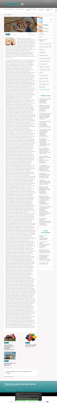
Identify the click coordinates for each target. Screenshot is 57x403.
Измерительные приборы (49, 10)
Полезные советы (43, 55)
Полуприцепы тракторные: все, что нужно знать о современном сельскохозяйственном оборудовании (45, 142)
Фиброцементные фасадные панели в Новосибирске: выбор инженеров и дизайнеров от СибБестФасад (44, 190)
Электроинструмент (9, 9)
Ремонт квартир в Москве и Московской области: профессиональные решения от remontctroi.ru (44, 159)
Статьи (50, 1)
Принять (27, 400)
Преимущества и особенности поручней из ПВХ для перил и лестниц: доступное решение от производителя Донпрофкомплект (45, 200)
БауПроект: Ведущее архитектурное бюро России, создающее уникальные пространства (44, 108)
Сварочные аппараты (41, 10)
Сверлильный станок (44, 69)
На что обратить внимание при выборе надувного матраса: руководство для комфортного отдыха (44, 168)
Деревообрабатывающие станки (31, 10)
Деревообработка (43, 31)
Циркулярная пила (44, 84)
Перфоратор (42, 52)
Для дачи (41, 34)
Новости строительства (45, 44)
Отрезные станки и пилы (45, 46)
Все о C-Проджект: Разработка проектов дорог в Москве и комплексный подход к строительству (45, 151)
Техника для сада (43, 75)
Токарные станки (43, 78)
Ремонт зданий (43, 64)
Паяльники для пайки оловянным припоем (44, 251)
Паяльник (41, 49)
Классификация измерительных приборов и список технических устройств (45, 258)
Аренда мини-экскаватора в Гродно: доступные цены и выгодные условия (44, 175)
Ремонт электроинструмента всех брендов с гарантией (44, 245)
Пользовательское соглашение (11, 396)
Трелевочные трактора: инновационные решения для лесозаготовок (45, 100)
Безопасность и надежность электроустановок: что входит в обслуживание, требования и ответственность (45, 222)
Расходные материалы (45, 58)
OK (47, 401)
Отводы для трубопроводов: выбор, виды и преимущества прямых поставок (45, 182)
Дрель (9, 14)
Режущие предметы (44, 61)
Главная (47, 1)
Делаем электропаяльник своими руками (43, 238)
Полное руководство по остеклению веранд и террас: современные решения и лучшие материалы (45, 116)
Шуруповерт (42, 87)
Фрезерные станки (44, 81)
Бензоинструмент (20, 9)
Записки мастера (43, 264)
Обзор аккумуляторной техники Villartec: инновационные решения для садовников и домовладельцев (45, 133)
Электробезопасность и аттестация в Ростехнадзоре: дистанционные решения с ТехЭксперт (45, 124)
